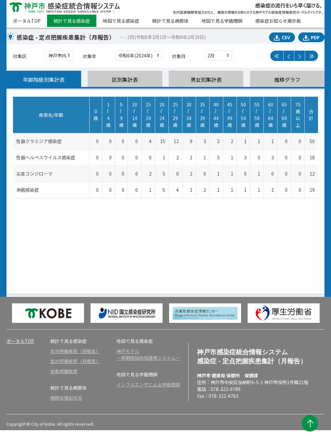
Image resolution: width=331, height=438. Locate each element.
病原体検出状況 (66, 398)
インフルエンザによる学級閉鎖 (148, 384)
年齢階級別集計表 (44, 79)
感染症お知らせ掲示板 (278, 21)
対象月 (179, 56)
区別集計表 (125, 79)
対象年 (89, 56)
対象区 (20, 56)
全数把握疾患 (64, 371)
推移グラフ (287, 79)
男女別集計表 (206, 79)
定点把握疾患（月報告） (75, 361)
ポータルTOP (27, 21)
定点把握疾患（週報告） (75, 351)
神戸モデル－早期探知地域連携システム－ (148, 354)
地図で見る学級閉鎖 (222, 21)
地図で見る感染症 (121, 21)
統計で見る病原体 (170, 21)
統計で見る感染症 (72, 21)
